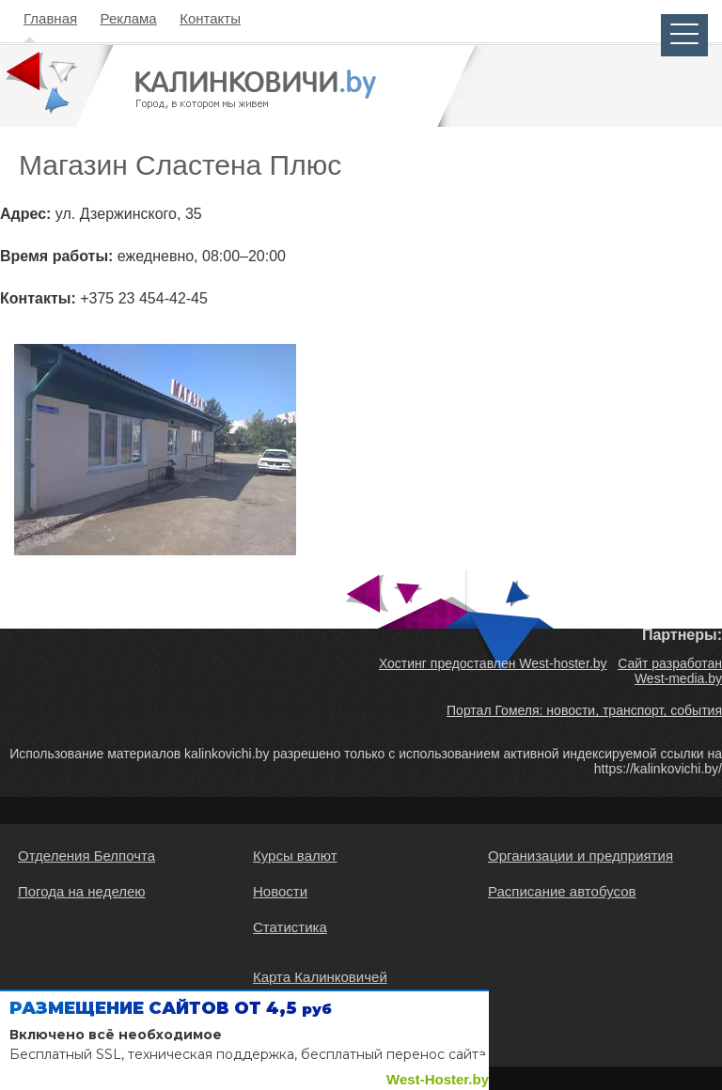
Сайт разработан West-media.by (670, 671)
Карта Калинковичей (320, 977)
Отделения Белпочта (86, 856)
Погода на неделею (82, 891)
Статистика (290, 927)
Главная (50, 18)
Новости (280, 891)
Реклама (129, 18)
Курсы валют (295, 856)
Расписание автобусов (562, 891)
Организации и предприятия (580, 856)
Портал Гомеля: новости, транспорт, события (584, 710)
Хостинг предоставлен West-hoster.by (493, 663)
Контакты (210, 18)
